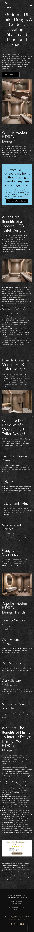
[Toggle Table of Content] (16, 74)
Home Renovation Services (17, 920)
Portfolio (4, 916)
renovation (26, 196)
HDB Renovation (17, 918)
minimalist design (24, 713)
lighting (18, 297)
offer (29, 338)
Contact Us (13, 916)
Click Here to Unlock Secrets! (17, 201)
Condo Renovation (25, 916)
